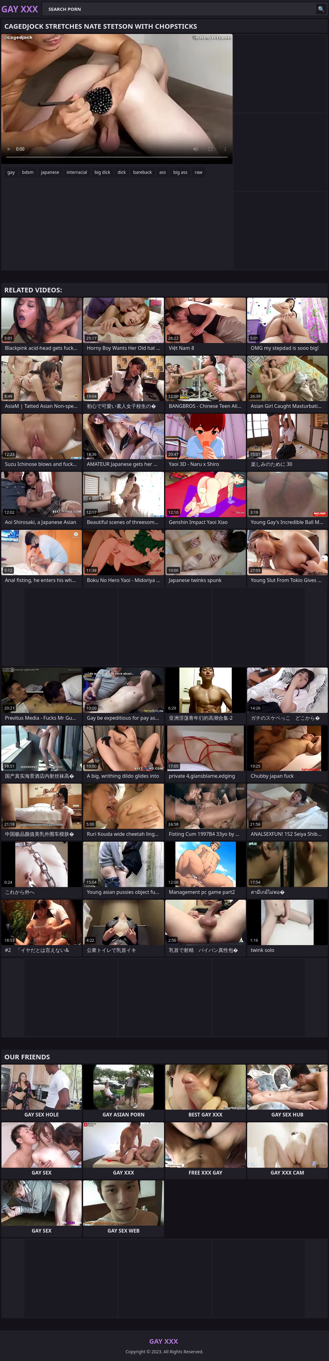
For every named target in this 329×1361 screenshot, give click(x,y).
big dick (102, 172)
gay (11, 172)
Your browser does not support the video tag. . (117, 99)
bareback (142, 172)
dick (122, 172)
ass (162, 172)
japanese (50, 172)
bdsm (28, 172)
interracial (77, 172)
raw (198, 172)
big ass (180, 172)
